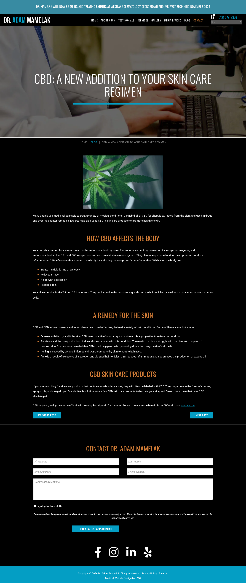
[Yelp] (148, 552)
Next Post (202, 415)
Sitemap (163, 573)
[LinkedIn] (131, 552)
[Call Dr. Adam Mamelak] (226, 17)
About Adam (108, 20)
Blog (187, 20)
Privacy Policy (149, 573)
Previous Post (47, 415)
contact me (188, 405)
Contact (198, 20)
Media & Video (172, 20)
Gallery (156, 20)
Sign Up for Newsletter (50, 506)
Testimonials (126, 20)
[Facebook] (98, 552)
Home (94, 20)
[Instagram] (113, 552)
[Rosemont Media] (138, 578)
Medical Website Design (118, 578)
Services (142, 20)
